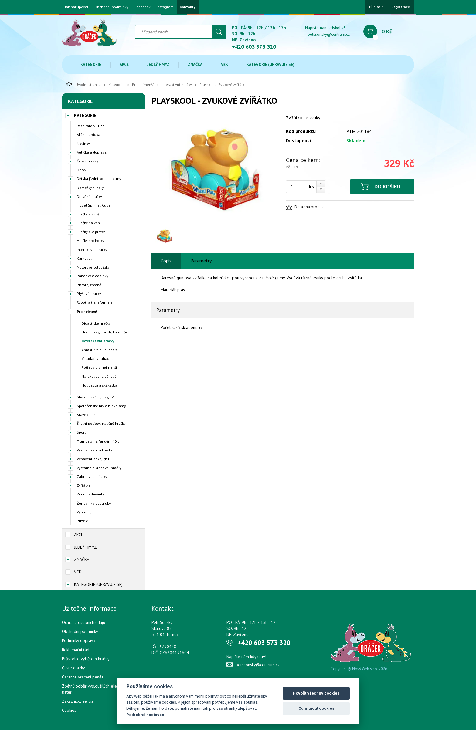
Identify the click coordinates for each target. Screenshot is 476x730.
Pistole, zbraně (89, 284)
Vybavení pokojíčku (93, 459)
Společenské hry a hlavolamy (101, 406)
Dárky (81, 169)
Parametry (201, 261)
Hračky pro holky (90, 240)
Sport (81, 432)
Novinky (83, 143)
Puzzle (82, 521)
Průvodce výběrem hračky (86, 658)
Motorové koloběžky (93, 267)
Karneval (84, 258)
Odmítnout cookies (316, 708)
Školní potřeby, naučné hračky (101, 423)
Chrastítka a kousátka (100, 349)
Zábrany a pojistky (92, 476)
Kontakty (187, 7)
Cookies (69, 710)
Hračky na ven (88, 223)
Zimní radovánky (91, 494)
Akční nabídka (88, 134)
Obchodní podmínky (111, 7)
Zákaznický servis (77, 701)
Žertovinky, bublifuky (94, 503)
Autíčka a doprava (92, 152)
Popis (166, 261)
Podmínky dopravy (78, 640)
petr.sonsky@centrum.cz (329, 34)
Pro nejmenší (143, 84)
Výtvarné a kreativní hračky (99, 467)
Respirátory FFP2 (90, 125)
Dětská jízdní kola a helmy (99, 178)
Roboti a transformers (95, 302)
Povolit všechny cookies (316, 693)
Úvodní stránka (83, 84)
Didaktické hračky (96, 323)
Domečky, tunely (90, 187)
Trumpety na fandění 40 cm (100, 441)
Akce (124, 64)
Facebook (142, 7)
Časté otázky (73, 668)
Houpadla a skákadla (99, 385)
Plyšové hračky (89, 293)
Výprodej (84, 512)
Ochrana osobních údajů (83, 622)
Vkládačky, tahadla (97, 358)
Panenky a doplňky (92, 276)
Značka (195, 64)
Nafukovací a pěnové (99, 376)
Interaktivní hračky (177, 84)
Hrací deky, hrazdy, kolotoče (104, 332)
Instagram (165, 7)
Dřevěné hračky (89, 196)
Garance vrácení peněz (83, 677)
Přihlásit (376, 7)
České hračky (87, 161)
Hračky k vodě (88, 214)
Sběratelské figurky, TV (95, 397)
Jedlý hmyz (158, 64)
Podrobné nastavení (145, 714)
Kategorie (90, 64)
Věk (224, 64)
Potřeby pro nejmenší (99, 367)
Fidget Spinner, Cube (93, 205)
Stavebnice (86, 414)
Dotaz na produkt (309, 206)
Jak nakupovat (76, 7)
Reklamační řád (75, 649)
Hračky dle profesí (92, 231)
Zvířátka (83, 485)
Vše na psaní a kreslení (96, 450)
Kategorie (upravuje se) (270, 64)
